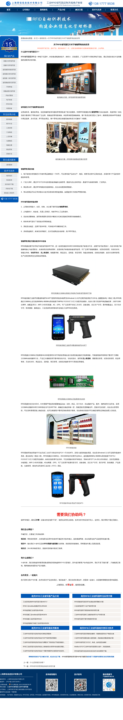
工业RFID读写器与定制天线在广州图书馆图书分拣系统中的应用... (44, 651)
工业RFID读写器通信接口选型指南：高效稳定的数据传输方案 (94, 638)
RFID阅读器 (55, 695)
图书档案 (9, 119)
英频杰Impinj (18, 695)
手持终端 (9, 87)
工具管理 (9, 128)
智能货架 (31, 404)
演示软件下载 (9, 184)
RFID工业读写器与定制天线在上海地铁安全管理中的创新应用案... (44, 646)
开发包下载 (9, 188)
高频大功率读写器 (9, 61)
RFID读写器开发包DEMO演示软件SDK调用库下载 (90, 651)
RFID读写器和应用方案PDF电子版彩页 (74, 656)
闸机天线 (80, 695)
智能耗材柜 (115, 249)
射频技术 (113, 57)
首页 (8, 10)
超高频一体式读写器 (9, 78)
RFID (72, 362)
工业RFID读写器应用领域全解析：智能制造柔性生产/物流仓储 (94, 634)
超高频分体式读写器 (9, 74)
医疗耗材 (79, 404)
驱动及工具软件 (9, 193)
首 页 (36, 38)
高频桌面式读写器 (9, 91)
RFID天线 (9, 104)
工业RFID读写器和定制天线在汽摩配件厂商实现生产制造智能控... (44, 642)
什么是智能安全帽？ (37, 662)
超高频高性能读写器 (9, 69)
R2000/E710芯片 (70, 301)
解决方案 (79, 10)
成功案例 (9, 165)
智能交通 (9, 145)
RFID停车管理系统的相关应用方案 (42, 666)
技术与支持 (96, 10)
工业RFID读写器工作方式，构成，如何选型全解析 (90, 642)
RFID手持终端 (42, 182)
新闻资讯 (43, 10)
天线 (36, 358)
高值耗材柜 (30, 362)
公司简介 (26, 10)
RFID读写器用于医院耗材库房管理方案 (86, 610)
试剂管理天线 (64, 695)
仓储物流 (9, 141)
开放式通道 (9, 95)
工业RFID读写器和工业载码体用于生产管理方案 (89, 614)
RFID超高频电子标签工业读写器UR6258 (36, 623)
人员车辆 (9, 136)
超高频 (34, 301)
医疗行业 (9, 123)
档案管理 (74, 462)
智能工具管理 (77, 305)
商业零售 (9, 149)
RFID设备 (38, 695)
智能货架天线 (96, 695)
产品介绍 (61, 10)
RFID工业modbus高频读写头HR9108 (35, 606)
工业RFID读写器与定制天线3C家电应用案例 (37, 634)
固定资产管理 (96, 305)
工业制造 (9, 132)
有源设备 (9, 108)
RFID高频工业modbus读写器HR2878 (35, 614)
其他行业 (9, 154)
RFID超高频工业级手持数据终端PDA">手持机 (52, 453)
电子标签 (9, 100)
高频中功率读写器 (9, 65)
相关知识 (9, 175)
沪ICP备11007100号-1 (13, 681)
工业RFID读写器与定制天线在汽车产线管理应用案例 (39, 638)
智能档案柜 (72, 358)
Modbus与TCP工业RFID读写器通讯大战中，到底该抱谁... (92, 646)
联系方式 (114, 10)
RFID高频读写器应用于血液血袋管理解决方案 (89, 602)
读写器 (89, 246)
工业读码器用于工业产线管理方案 (85, 606)
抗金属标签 (72, 695)
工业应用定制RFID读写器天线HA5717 (35, 602)
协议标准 (9, 180)
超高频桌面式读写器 (9, 82)
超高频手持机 (46, 695)
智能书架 (63, 358)
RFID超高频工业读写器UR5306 (33, 610)
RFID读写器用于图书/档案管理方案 (85, 619)
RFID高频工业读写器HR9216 (32, 619)
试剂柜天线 (87, 695)
